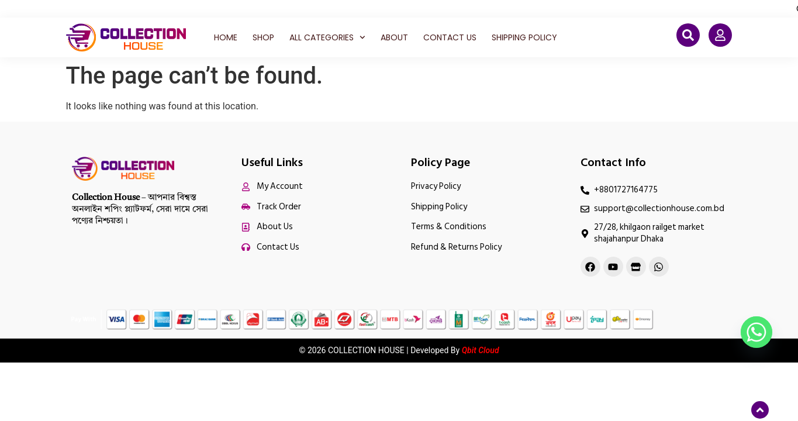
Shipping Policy (524, 37)
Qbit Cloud (480, 350)
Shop (263, 37)
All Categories (327, 37)
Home (225, 37)
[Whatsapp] (756, 332)
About (394, 37)
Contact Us (449, 37)
